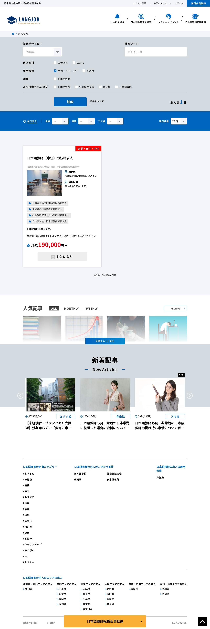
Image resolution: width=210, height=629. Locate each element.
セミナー (29, 562)
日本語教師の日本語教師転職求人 (49, 203)
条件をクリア (97, 101)
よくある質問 (139, 3)
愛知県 (62, 604)
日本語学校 (64, 86)
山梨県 (62, 594)
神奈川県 (87, 609)
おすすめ (29, 473)
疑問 (27, 532)
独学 (27, 503)
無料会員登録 (198, 3)
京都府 (110, 588)
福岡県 (165, 588)
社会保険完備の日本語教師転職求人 (50, 215)
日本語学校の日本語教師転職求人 (49, 221)
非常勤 (90, 70)
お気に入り (64, 256)
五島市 (80, 62)
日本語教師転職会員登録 (105, 621)
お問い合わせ (160, 3)
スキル (28, 520)
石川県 (62, 588)
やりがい (29, 550)
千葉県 (86, 599)
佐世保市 (63, 62)
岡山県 (134, 588)
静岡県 (62, 599)
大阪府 (110, 594)
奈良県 (110, 604)
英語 (27, 509)
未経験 (106, 86)
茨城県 (86, 588)
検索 (70, 101)
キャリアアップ (33, 544)
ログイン (179, 3)
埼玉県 (86, 594)
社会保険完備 (86, 86)
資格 (27, 515)
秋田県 (28, 588)
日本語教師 (64, 78)
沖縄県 (165, 594)
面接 (27, 485)
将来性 (28, 526)
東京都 (86, 604)
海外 (27, 491)
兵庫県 (110, 599)
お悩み (28, 538)
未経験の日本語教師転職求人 (47, 209)
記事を (105, 341)
